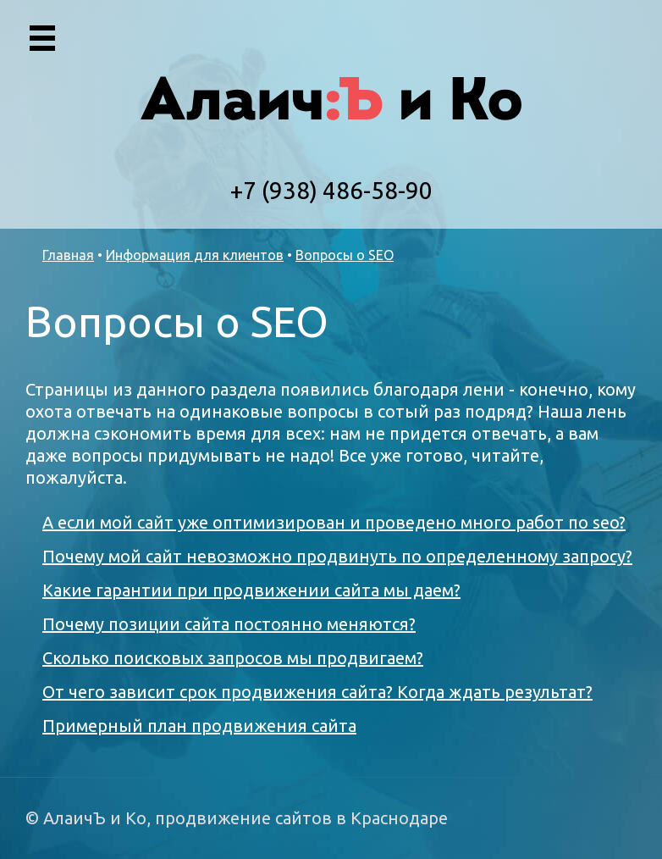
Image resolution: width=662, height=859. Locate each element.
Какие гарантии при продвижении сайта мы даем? (251, 590)
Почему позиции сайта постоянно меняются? (229, 624)
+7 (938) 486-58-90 (331, 190)
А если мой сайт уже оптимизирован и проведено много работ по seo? (334, 522)
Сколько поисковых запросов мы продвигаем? (232, 658)
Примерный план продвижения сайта (199, 725)
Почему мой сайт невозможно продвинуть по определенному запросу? (337, 556)
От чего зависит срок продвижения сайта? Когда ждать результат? (317, 691)
